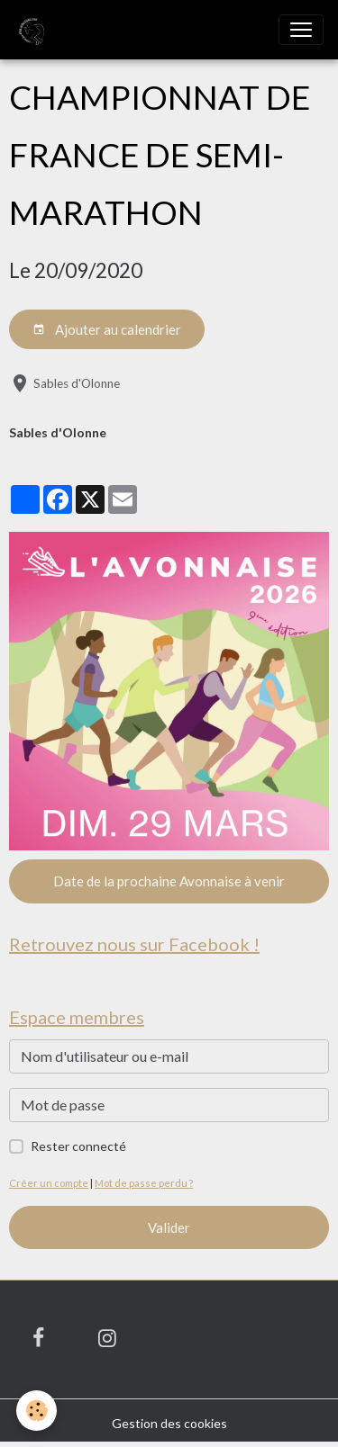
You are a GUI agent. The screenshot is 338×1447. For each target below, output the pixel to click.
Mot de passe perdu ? (144, 1183)
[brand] (32, 29)
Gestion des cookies (169, 1423)
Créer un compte (48, 1183)
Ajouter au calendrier (106, 329)
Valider (169, 1227)
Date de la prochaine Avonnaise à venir (169, 881)
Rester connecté (78, 1146)
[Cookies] (36, 1410)
